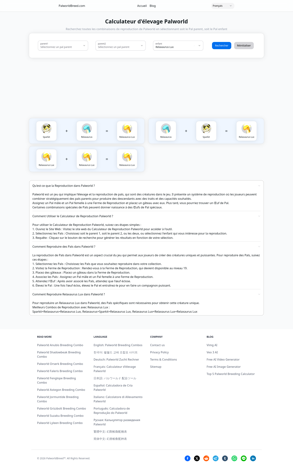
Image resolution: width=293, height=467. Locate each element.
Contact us (157, 345)
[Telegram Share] (215, 458)
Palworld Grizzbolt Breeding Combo (61, 408)
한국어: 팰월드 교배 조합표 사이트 (116, 352)
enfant (158, 43)
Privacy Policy (159, 352)
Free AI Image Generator (224, 367)
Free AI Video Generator (223, 359)
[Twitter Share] (197, 458)
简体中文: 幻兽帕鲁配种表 (110, 439)
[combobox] (58, 47)
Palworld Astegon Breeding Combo (61, 390)
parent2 (102, 43)
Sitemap (155, 367)
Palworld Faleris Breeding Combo (60, 371)
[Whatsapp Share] (234, 458)
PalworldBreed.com (72, 6)
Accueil (142, 6)
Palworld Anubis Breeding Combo (60, 345)
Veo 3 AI (212, 352)
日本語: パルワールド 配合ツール (115, 378)
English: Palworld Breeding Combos (118, 345)
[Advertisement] (164, 84)
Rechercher (221, 45)
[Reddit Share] (206, 458)
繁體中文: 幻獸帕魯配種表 (110, 432)
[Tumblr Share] (225, 458)
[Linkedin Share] (253, 458)
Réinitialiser (244, 45)
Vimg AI (212, 345)
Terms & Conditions (163, 359)
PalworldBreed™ (56, 458)
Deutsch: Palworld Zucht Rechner (116, 359)
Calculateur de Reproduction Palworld (117, 229)
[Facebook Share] (187, 458)
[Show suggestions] (84, 45)
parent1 (44, 43)
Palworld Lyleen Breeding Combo (60, 423)
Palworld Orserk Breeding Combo (60, 364)
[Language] (222, 6)
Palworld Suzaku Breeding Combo (60, 416)
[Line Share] (244, 458)
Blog (153, 6)
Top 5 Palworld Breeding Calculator (231, 374)
